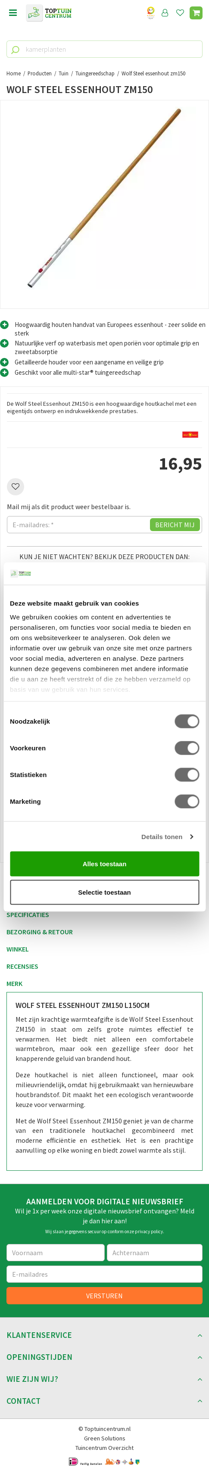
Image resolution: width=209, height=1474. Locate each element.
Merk (14, 983)
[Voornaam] (55, 1252)
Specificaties (27, 914)
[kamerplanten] (104, 49)
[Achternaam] (155, 1252)
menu (12, 12)
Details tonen (161, 836)
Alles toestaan (105, 864)
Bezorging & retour (39, 931)
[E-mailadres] (104, 1274)
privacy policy (149, 1231)
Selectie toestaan (104, 892)
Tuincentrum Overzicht (104, 1448)
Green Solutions (104, 1438)
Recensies (22, 966)
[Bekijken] (196, 12)
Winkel (17, 949)
